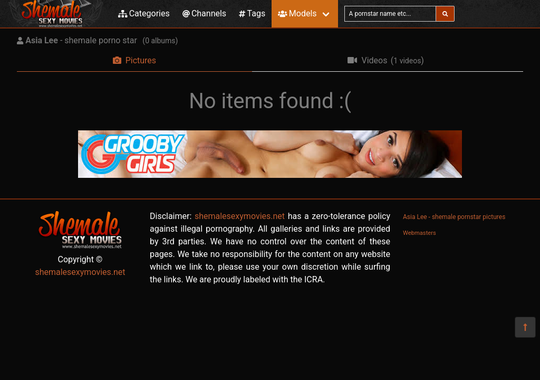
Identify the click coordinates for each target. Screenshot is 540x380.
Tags (252, 13)
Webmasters (419, 233)
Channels (204, 13)
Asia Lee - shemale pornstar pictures (454, 217)
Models (297, 13)
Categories (144, 13)
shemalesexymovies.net (80, 272)
